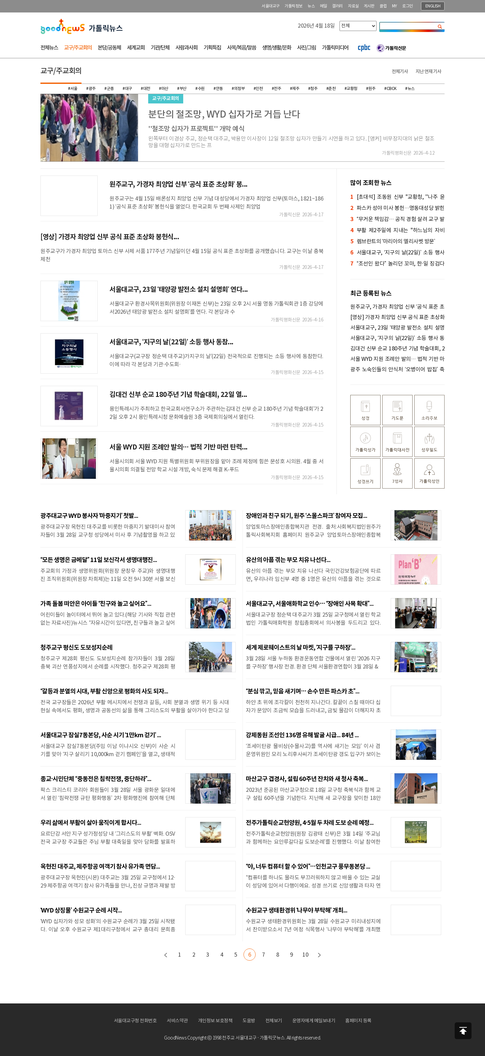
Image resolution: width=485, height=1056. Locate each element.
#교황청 (351, 89)
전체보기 (273, 1021)
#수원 (200, 89)
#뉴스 (410, 89)
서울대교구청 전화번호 (135, 1021)
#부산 (182, 89)
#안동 (218, 89)
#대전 (145, 89)
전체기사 (400, 71)
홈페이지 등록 (358, 1021)
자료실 (353, 6)
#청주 (313, 89)
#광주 (91, 89)
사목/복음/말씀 (241, 48)
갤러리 (337, 6)
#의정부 (238, 89)
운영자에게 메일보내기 (313, 1021)
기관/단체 (160, 48)
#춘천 (331, 89)
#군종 (109, 89)
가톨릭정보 (293, 6)
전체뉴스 (49, 48)
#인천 (258, 89)
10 (305, 955)
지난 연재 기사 (428, 71)
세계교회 (135, 48)
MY (394, 6)
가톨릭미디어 (335, 48)
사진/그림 (306, 48)
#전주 (276, 89)
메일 (323, 6)
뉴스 (311, 6)
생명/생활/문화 (276, 48)
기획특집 (212, 48)
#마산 (163, 89)
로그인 (407, 6)
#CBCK (390, 89)
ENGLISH (433, 6)
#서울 (72, 89)
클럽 (383, 6)
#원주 (371, 89)
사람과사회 (186, 48)
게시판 (369, 6)
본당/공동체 (109, 48)
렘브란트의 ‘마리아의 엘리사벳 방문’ (392, 241)
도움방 (249, 1021)
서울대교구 (271, 6)
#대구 (127, 89)
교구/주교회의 (78, 48)
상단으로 (463, 1030)
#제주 (294, 89)
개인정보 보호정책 (215, 1021)
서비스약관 (177, 1021)
